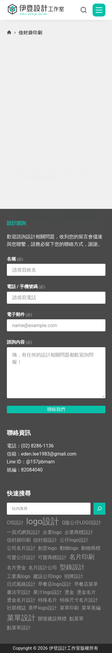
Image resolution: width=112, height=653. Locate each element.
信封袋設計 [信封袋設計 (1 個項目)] (45, 540)
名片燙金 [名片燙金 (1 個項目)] (16, 567)
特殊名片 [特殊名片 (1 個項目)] (47, 600)
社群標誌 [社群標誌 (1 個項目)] (16, 608)
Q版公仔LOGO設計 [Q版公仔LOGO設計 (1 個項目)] (81, 522)
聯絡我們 (56, 409)
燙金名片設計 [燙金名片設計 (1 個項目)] (21, 600)
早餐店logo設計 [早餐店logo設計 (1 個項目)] (54, 584)
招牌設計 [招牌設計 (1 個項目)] (73, 576)
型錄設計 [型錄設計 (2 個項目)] (72, 567)
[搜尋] (84, 10)
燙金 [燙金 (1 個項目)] (69, 592)
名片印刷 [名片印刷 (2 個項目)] (81, 557)
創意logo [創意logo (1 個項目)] (47, 548)
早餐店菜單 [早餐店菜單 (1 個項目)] (86, 584)
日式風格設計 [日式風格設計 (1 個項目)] (21, 584)
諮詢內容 (19, 342)
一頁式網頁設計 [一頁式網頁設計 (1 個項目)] (23, 532)
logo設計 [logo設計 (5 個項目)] (42, 521)
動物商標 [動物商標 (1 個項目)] (90, 548)
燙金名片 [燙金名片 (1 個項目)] (86, 592)
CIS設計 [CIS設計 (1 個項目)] (15, 522)
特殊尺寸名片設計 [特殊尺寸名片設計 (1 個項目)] (79, 600)
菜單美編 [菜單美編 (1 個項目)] (91, 608)
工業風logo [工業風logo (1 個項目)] (18, 576)
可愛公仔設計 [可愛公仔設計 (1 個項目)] (21, 557)
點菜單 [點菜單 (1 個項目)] (76, 618)
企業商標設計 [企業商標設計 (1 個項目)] (79, 532)
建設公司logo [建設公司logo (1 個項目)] (47, 576)
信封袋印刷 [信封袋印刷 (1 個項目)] (19, 540)
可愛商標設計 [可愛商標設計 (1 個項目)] (52, 557)
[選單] (99, 10)
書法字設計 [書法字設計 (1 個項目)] (19, 592)
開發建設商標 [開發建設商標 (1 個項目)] (52, 618)
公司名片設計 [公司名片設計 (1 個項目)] (21, 548)
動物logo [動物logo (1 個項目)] (69, 548)
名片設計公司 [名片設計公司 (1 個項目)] (42, 567)
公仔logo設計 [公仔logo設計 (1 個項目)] (74, 540)
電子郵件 (19, 314)
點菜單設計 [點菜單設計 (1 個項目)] (19, 627)
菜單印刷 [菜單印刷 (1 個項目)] (69, 608)
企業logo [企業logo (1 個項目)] (52, 532)
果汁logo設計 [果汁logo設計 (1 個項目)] (47, 592)
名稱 (15, 259)
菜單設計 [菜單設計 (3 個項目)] (21, 618)
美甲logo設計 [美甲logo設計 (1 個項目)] (42, 608)
